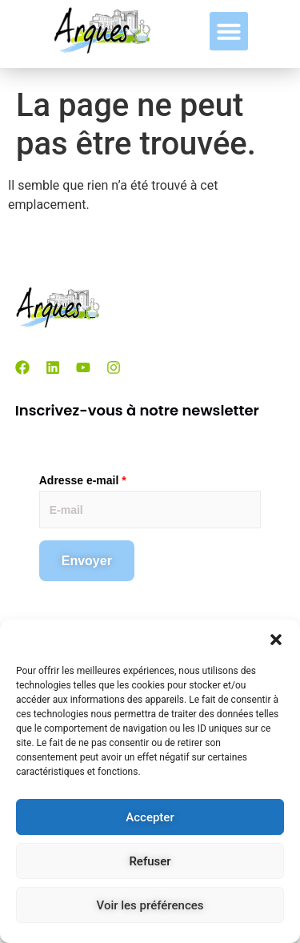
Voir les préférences (150, 905)
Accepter (150, 817)
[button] (276, 640)
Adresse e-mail (82, 480)
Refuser (149, 861)
